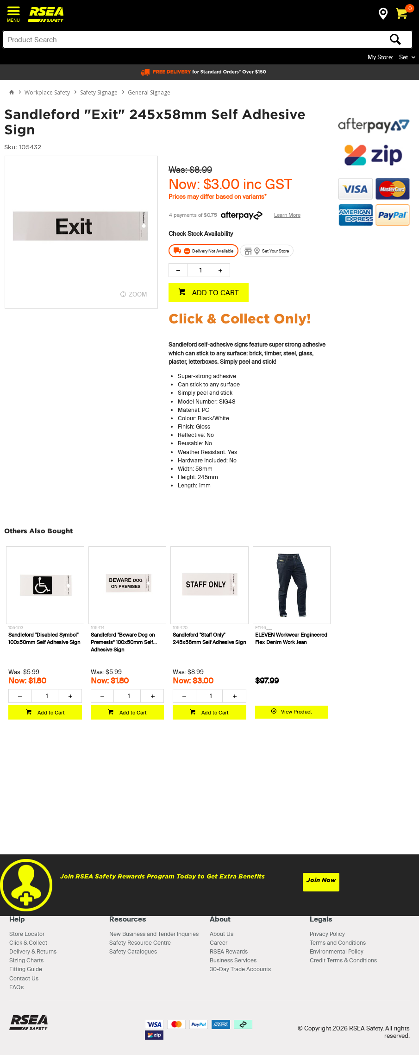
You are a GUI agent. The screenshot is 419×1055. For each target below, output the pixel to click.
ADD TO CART (214, 292)
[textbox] (162, 39)
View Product (296, 711)
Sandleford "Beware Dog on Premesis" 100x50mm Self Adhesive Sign (123, 642)
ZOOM (138, 294)
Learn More (287, 215)
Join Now (321, 880)
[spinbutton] (199, 270)
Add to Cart (50, 712)
